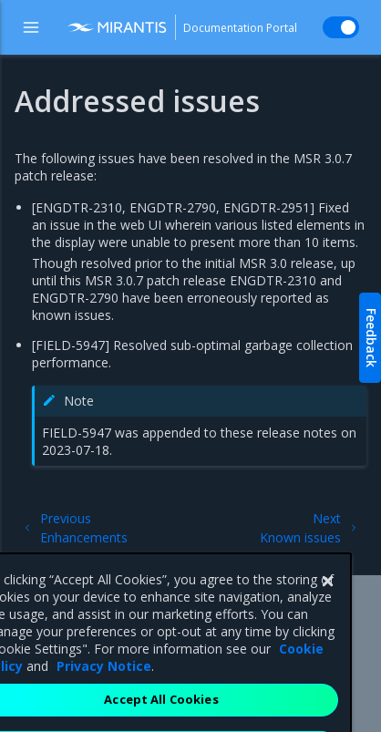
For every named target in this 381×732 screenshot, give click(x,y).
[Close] (327, 608)
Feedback (371, 337)
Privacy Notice (104, 692)
